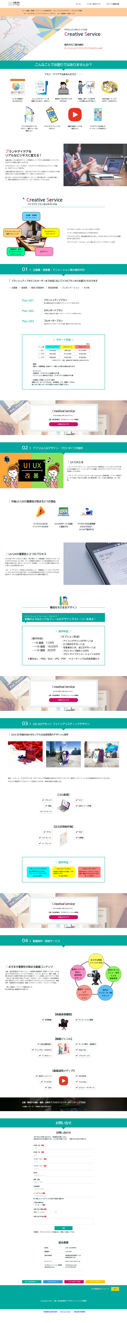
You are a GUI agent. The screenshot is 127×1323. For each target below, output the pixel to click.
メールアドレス (38, 1193)
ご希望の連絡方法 (38, 1202)
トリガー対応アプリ (93, 4)
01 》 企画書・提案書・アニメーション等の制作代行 (37, 10)
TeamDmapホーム (53, 1283)
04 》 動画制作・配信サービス (66, 13)
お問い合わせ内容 (38, 1216)
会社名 (35, 1172)
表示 (115, 1290)
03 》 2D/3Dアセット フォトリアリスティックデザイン (40, 13)
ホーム (78, 4)
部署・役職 (37, 1179)
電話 (43, 1205)
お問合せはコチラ (63, 424)
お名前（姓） (37, 1145)
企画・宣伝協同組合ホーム (32, 1283)
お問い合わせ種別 (38, 1209)
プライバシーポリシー (65, 1313)
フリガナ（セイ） (38, 1159)
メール (36, 1205)
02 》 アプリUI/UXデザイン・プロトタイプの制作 (67, 10)
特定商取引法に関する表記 (50, 1313)
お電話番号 (37, 1186)
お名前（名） (37, 1152)
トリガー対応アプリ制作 (74, 1283)
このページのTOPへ (95, 1283)
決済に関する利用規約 (79, 1313)
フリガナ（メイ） (38, 1165)
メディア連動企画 (112, 4)
